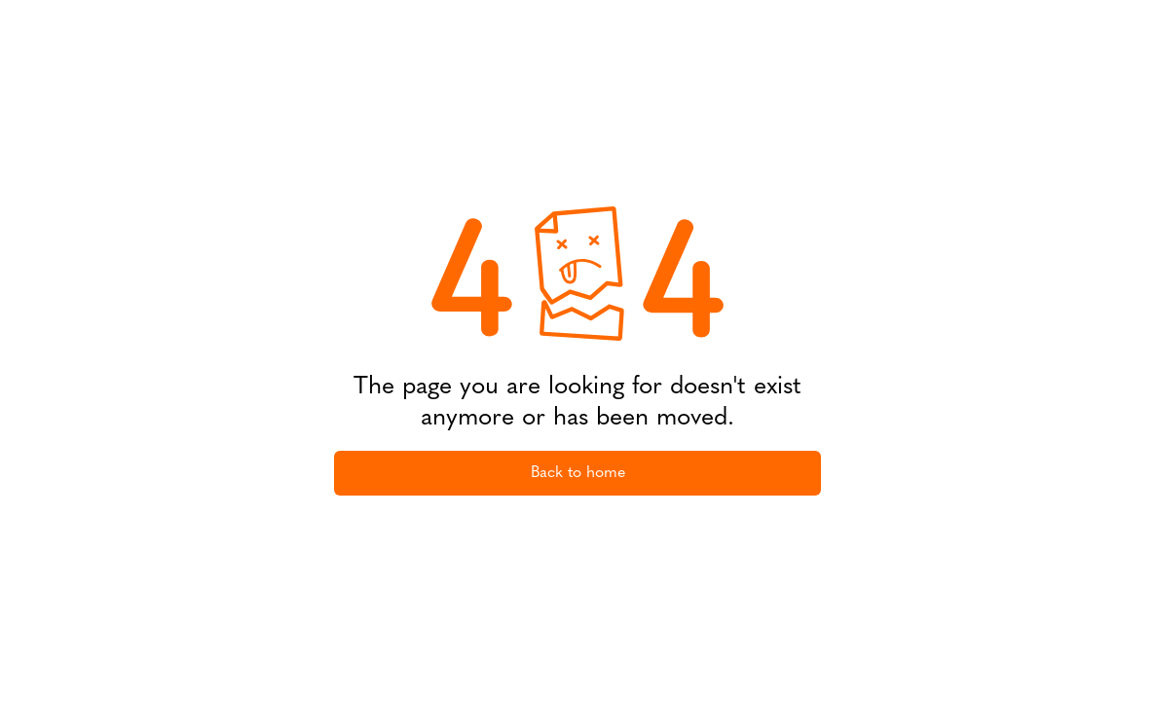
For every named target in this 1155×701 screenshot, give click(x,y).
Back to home (578, 473)
